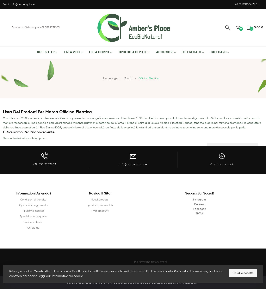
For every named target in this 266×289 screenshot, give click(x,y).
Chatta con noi (221, 164)
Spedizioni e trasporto (33, 216)
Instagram (199, 199)
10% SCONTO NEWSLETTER (150, 262)
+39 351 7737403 (44, 164)
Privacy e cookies (33, 211)
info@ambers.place (22, 4)
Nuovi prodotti (99, 199)
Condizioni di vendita (33, 199)
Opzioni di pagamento (33, 205)
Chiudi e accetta (243, 273)
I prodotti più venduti (100, 205)
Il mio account (99, 211)
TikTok (199, 213)
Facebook (199, 209)
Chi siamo (33, 227)
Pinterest (199, 204)
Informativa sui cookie (67, 276)
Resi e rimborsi (33, 222)
